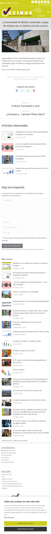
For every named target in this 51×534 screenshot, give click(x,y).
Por (36, 77)
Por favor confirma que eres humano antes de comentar (23, 249)
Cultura (6, 35)
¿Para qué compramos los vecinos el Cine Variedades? (30, 157)
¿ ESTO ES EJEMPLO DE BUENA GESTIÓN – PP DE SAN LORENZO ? (31, 145)
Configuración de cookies (25, 529)
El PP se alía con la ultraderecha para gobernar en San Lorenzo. (30, 361)
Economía (7, 38)
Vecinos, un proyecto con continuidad (25, 292)
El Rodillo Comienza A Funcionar (24, 351)
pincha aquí (26, 69)
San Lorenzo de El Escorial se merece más (27, 390)
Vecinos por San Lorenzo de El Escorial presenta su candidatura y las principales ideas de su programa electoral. (30, 381)
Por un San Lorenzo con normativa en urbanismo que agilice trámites (29, 422)
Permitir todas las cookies (25, 523)
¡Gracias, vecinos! (18, 370)
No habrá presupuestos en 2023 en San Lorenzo (29, 400)
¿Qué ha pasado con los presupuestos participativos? (31, 301)
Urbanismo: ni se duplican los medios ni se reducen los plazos (30, 264)
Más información (9, 517)
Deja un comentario (31, 79)
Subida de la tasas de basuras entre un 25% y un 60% (31, 169)
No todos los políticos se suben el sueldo (27, 341)
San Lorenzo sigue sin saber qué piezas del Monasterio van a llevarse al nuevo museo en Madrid (31, 431)
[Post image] (7, 135)
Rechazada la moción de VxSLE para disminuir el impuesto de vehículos (31, 133)
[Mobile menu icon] (48, 12)
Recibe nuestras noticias (38, 10)
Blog (5, 32)
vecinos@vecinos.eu (9, 3)
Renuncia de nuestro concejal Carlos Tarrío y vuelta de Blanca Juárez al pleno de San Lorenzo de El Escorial (30, 313)
